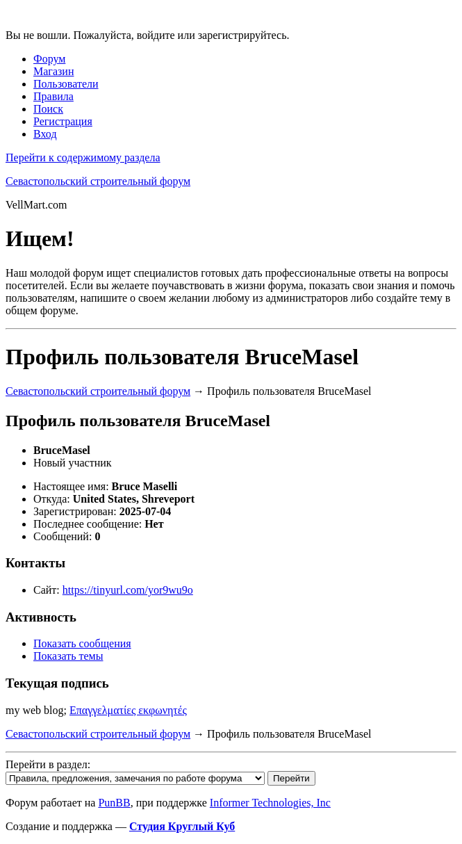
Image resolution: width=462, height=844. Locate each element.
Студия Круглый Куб (182, 826)
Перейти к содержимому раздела (83, 157)
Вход (45, 134)
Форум (49, 59)
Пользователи (66, 84)
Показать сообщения (82, 643)
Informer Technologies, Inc (270, 803)
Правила (53, 96)
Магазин (53, 71)
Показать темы (68, 656)
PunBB (114, 803)
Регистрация (62, 121)
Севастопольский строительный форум (98, 181)
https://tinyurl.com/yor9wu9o (128, 590)
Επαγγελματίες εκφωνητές (128, 710)
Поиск (48, 109)
